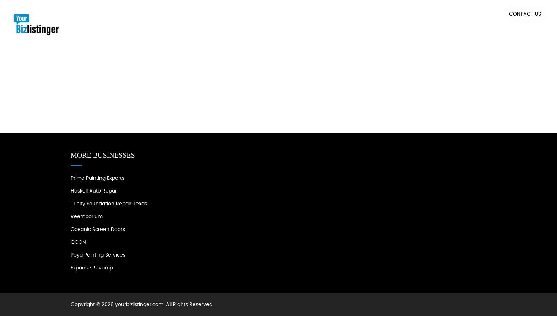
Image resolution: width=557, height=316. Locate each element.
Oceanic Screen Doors (98, 229)
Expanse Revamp (92, 267)
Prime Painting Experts (97, 178)
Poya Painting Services (98, 255)
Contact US (525, 14)
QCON (78, 242)
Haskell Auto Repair (94, 191)
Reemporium (87, 216)
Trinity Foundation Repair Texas (109, 203)
